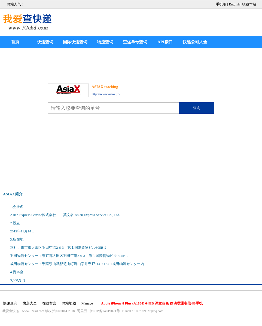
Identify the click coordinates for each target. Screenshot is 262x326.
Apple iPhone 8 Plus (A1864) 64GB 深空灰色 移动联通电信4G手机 (152, 303)
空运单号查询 (135, 42)
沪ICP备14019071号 (105, 311)
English (234, 4)
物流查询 (105, 42)
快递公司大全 (195, 42)
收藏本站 (249, 4)
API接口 (165, 42)
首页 (15, 42)
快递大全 (30, 303)
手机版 (221, 4)
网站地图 (69, 303)
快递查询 (45, 42)
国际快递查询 (75, 42)
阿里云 (82, 311)
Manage (87, 303)
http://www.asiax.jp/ (106, 94)
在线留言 (49, 303)
